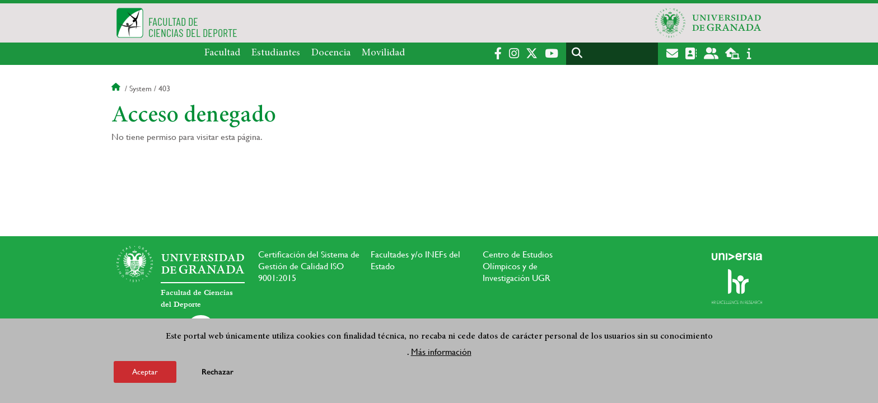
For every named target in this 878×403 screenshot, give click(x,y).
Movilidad (383, 53)
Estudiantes (275, 53)
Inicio (117, 88)
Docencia (331, 53)
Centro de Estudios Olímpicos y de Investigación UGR (518, 266)
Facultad (222, 53)
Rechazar (217, 372)
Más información (441, 351)
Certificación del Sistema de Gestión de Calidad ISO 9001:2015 (308, 266)
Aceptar (145, 371)
